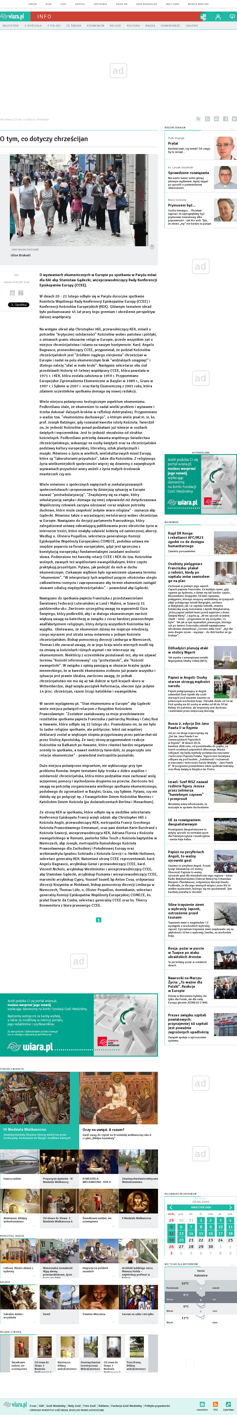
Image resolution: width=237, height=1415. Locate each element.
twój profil (218, 16)
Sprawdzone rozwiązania (188, 173)
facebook (225, 118)
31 (191, 1220)
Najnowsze (172, 522)
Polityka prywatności (157, 1406)
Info (44, 16)
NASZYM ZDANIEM (175, 128)
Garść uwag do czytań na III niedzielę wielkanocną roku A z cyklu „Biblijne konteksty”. (117, 1136)
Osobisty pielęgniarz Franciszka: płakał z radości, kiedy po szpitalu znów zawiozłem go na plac (188, 572)
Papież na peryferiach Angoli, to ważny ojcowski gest (186, 856)
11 (230, 1226)
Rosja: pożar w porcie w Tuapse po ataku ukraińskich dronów (186, 952)
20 (181, 1240)
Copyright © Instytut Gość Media (49, 1410)
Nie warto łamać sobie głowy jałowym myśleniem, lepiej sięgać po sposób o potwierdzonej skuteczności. (188, 183)
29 (171, 1220)
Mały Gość (172, 4)
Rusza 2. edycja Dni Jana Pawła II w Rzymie (188, 725)
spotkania (100, 4)
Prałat (173, 143)
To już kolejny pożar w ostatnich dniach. (187, 963)
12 (171, 1233)
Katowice (201, 1275)
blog (49, 4)
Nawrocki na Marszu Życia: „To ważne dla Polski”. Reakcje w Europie (185, 984)
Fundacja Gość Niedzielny (126, 1406)
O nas (33, 1406)
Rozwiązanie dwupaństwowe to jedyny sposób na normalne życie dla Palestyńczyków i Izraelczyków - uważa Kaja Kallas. (189, 834)
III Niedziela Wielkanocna (25, 1129)
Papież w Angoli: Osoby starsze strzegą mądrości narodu (189, 681)
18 (230, 1233)
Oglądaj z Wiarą (10, 1332)
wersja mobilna (198, 4)
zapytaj (80, 4)
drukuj (20, 292)
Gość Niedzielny (146, 4)
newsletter (216, 118)
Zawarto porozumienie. (182, 551)
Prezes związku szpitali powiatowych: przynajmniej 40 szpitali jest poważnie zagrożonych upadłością (188, 1023)
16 (210, 1233)
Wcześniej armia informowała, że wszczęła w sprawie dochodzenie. (188, 805)
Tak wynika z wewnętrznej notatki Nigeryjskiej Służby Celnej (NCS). (188, 659)
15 (201, 1233)
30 (181, 1220)
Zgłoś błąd (228, 1403)
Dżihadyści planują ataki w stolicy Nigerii (188, 650)
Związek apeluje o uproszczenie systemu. (187, 1039)
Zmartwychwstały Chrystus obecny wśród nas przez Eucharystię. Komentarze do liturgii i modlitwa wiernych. (37, 1136)
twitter (234, 118)
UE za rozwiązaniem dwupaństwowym (184, 822)
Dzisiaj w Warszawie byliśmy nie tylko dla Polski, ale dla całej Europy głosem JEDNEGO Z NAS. (188, 999)
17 (220, 1233)
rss (207, 118)
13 (181, 1233)
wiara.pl (15, 16)
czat (63, 4)
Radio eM (121, 4)
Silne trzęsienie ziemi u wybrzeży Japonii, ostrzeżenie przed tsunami (186, 911)
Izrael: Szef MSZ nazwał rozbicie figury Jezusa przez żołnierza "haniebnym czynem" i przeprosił (188, 790)
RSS (215, 1403)
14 (191, 1233)
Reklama (104, 1406)
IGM (41, 1406)
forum (32, 4)
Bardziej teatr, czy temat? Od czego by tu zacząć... (189, 150)
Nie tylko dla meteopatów (181, 1264)
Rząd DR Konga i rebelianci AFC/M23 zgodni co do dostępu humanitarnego (186, 539)
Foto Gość (89, 1406)
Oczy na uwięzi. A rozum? (103, 1130)
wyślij (12, 292)
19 (171, 1240)
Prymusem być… (182, 205)
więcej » (34, 1184)
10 (220, 1226)
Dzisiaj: (201, 1200)
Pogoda (201, 1271)
